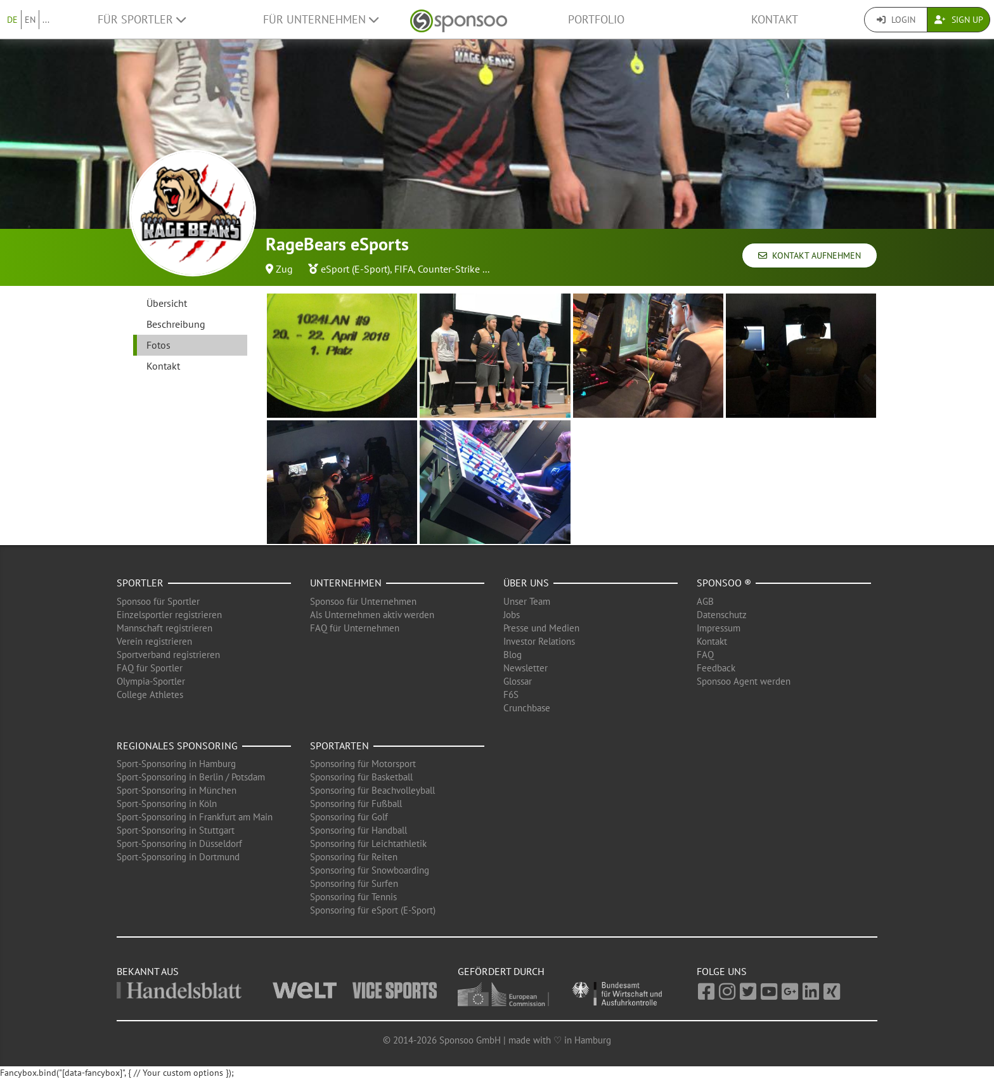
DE (12, 19)
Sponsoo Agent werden (744, 681)
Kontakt (774, 19)
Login (896, 19)
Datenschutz (722, 615)
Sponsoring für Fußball (356, 804)
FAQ (705, 655)
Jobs (511, 615)
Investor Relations (539, 641)
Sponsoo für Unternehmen (363, 601)
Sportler (140, 582)
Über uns (526, 582)
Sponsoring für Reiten (353, 857)
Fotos (158, 345)
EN (30, 19)
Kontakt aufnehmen (809, 255)
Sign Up (958, 19)
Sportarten (339, 745)
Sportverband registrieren (168, 655)
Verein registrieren (154, 641)
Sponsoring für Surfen (354, 883)
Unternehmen (346, 582)
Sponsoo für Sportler (158, 601)
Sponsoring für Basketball (361, 777)
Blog (512, 655)
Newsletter (525, 668)
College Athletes (150, 694)
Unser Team (526, 601)
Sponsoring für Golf (349, 817)
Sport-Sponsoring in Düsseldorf (179, 843)
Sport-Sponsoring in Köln (167, 804)
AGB (705, 601)
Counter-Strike (449, 268)
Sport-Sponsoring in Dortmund (178, 857)
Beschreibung (175, 324)
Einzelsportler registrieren (169, 615)
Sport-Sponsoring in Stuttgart (176, 830)
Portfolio (596, 19)
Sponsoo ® (724, 582)
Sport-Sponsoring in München (176, 790)
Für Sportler (142, 19)
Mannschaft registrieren (164, 628)
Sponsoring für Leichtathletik (368, 843)
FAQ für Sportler (150, 668)
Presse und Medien (541, 628)
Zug (284, 268)
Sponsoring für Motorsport (363, 764)
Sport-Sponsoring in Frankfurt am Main (195, 817)
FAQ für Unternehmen (354, 628)
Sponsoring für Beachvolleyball (372, 790)
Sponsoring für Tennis (353, 897)
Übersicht (166, 303)
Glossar (517, 681)
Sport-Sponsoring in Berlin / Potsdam (191, 777)
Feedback (716, 668)
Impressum (718, 628)
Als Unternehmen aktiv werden (372, 615)
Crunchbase (526, 708)
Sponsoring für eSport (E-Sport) (373, 910)
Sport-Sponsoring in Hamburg (176, 764)
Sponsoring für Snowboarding (369, 870)
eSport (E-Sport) (355, 268)
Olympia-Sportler (151, 681)
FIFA (403, 268)
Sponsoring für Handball (358, 830)
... (45, 19)
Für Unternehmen (320, 19)
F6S (511, 694)
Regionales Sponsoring (177, 745)
